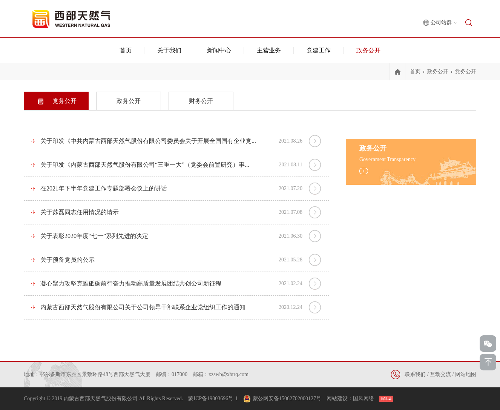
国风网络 (363, 398)
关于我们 (169, 50)
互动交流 (440, 374)
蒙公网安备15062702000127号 (287, 398)
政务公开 (368, 50)
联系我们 (415, 374)
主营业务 (269, 50)
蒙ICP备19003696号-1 (213, 398)
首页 (126, 50)
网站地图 (465, 374)
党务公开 (465, 71)
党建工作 (319, 50)
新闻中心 (219, 50)
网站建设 (337, 398)
